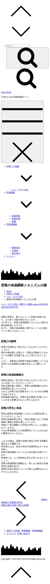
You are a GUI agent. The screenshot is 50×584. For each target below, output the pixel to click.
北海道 (15, 250)
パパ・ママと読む (20, 190)
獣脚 (14, 221)
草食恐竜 (16, 219)
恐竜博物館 (37, 531)
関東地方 (16, 248)
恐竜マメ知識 (25, 304)
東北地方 (16, 253)
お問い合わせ (23, 533)
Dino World (6, 92)
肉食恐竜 (16, 216)
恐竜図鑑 (25, 531)
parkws (36, 304)
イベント (10, 256)
